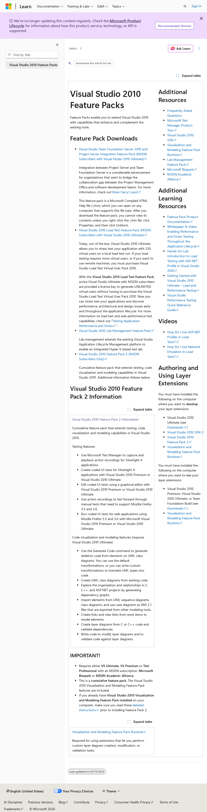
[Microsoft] (9, 6)
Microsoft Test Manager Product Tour (180, 125)
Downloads (175, 427)
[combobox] (32, 54)
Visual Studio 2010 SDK (184, 432)
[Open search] (185, 6)
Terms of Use (169, 802)
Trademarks (12, 809)
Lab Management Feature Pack (180, 162)
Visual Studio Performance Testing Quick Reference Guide (181, 302)
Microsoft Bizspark (180, 169)
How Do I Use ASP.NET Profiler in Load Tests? (183, 337)
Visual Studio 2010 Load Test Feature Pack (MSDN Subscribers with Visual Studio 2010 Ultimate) (115, 232)
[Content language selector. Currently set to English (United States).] (25, 791)
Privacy (100, 802)
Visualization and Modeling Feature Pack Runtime (107, 732)
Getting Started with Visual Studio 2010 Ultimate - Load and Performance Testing (181, 282)
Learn (73, 48)
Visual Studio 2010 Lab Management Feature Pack (115, 330)
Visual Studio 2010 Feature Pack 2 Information (105, 419)
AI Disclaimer (13, 802)
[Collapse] (57, 45)
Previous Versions (40, 802)
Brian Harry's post (125, 192)
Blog (62, 802)
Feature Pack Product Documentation (182, 219)
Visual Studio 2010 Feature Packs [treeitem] (33, 65)
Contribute (81, 802)
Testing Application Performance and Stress (109, 323)
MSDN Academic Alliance (179, 176)
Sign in (196, 6)
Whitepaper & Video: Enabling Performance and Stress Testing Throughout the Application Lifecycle (182, 236)
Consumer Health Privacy (132, 802)
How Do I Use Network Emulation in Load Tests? (183, 351)
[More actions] (199, 48)
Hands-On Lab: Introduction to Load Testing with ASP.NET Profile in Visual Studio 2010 (183, 261)
